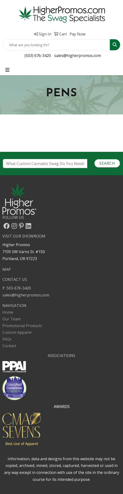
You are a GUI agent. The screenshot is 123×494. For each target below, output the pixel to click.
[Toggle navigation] (7, 70)
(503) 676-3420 (37, 55)
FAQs (7, 339)
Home (7, 312)
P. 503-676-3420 (16, 288)
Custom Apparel (16, 332)
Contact (9, 345)
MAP (6, 269)
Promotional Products (22, 325)
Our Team (11, 319)
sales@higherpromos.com (77, 55)
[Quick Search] (56, 44)
